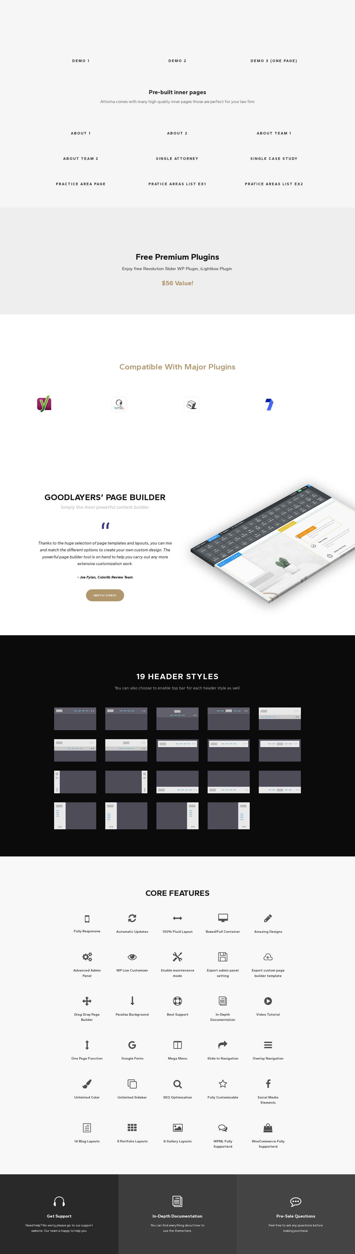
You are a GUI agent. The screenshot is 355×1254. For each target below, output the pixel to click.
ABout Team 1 (274, 133)
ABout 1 (81, 133)
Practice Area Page (81, 184)
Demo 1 (81, 61)
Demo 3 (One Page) (274, 61)
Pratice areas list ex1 (177, 184)
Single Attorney (177, 158)
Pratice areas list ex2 (274, 184)
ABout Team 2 (80, 158)
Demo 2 (177, 61)
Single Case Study (274, 158)
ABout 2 (177, 133)
